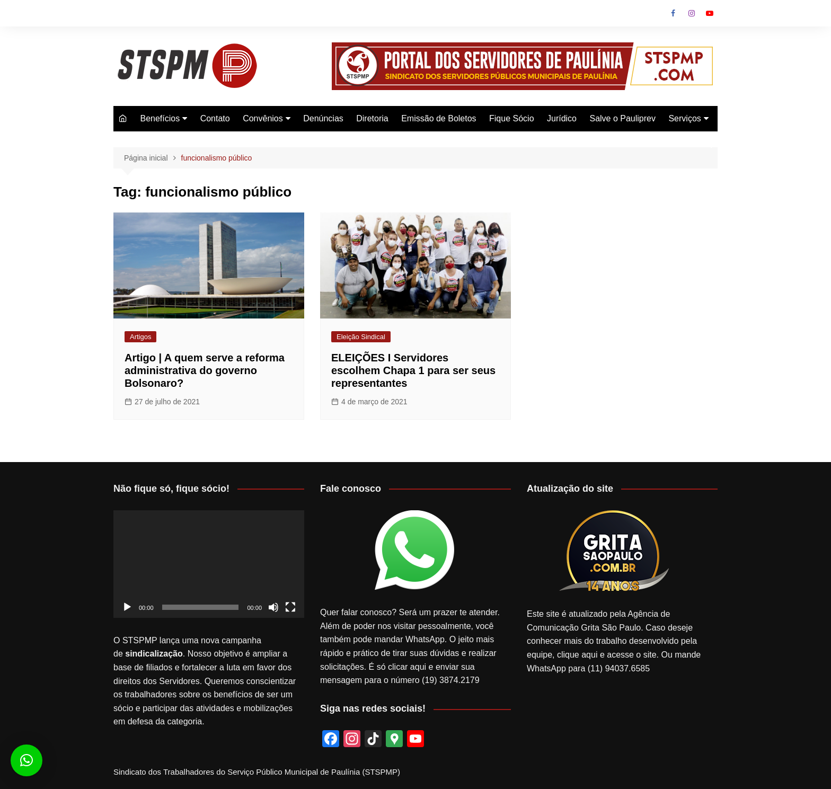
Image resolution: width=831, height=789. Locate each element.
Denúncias (323, 118)
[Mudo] (273, 607)
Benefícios (160, 118)
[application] (208, 564)
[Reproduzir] (127, 607)
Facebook (673, 13)
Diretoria (372, 118)
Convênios (263, 118)
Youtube (710, 13)
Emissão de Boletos (438, 118)
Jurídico (562, 118)
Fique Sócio (511, 118)
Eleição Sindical (361, 337)
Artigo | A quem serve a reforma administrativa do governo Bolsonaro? (205, 370)
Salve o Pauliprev (622, 118)
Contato (215, 118)
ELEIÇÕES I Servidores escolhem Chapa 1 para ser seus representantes (413, 370)
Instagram (692, 13)
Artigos (140, 337)
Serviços (684, 118)
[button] (26, 760)
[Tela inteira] (290, 607)
